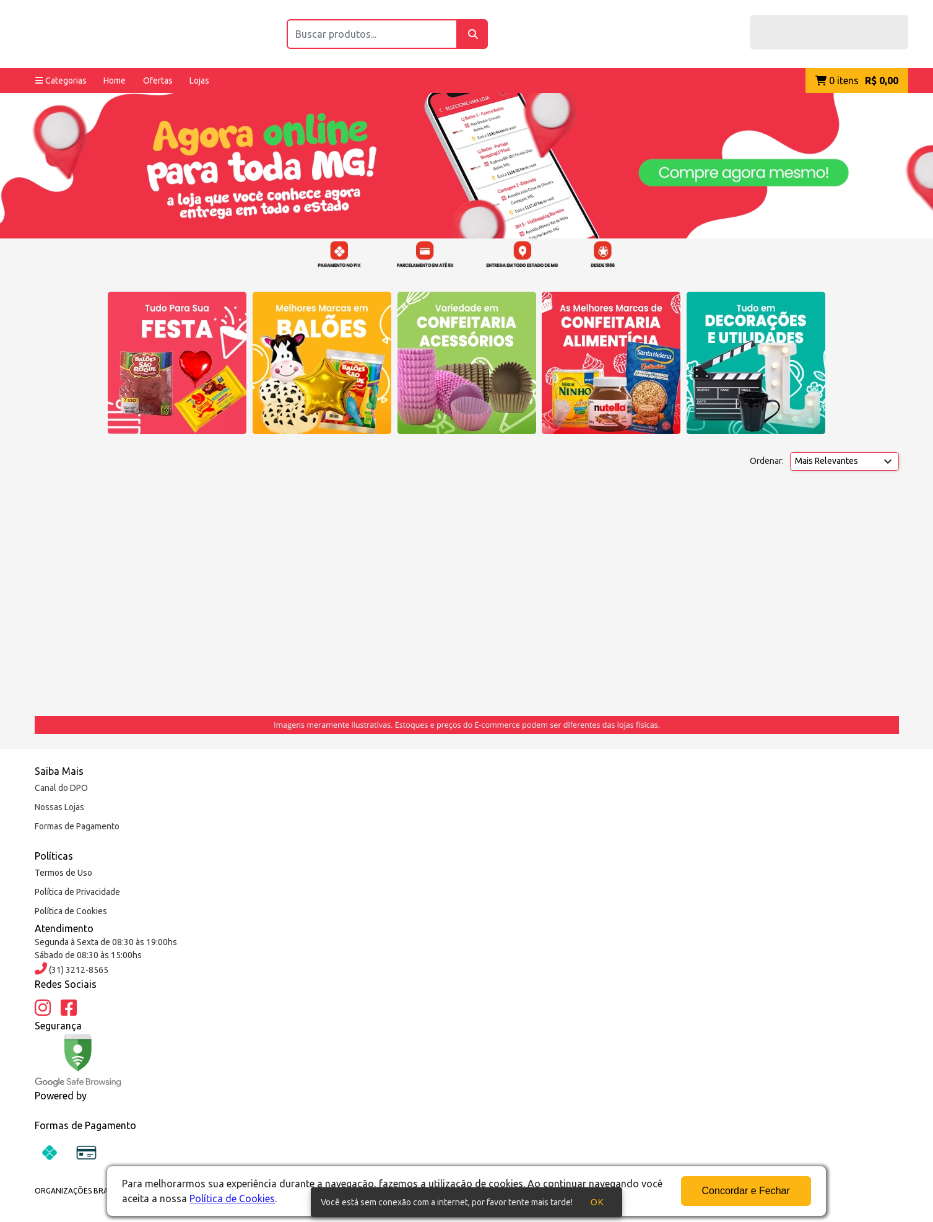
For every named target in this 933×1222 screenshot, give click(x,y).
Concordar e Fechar (746, 1190)
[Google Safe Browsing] (78, 1060)
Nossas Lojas (59, 807)
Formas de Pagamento (77, 826)
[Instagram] (43, 1008)
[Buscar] (473, 34)
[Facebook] (69, 1008)
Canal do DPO (61, 788)
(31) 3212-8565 (77, 970)
